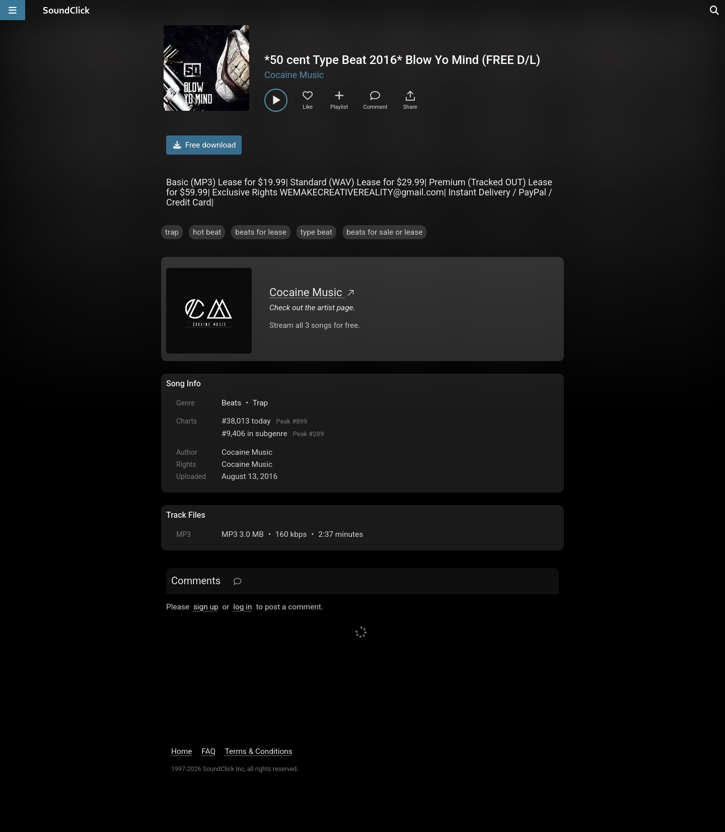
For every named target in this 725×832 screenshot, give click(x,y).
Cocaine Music (294, 75)
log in (242, 606)
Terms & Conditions (259, 751)
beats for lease (260, 232)
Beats (231, 402)
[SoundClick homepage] (66, 10)
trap (172, 232)
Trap (260, 402)
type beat (316, 232)
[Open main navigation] (12, 10)
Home (181, 751)
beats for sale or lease (384, 232)
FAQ (208, 751)
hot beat (207, 232)
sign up (206, 606)
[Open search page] (715, 10)
